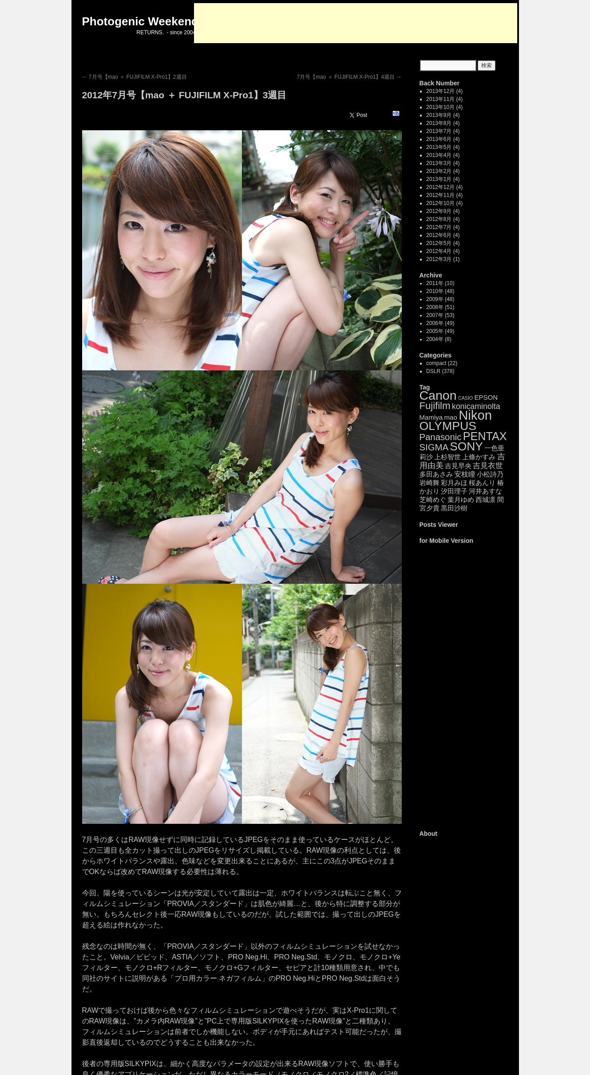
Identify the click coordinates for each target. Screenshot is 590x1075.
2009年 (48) (440, 299)
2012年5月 (438, 243)
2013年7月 (438, 131)
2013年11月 (440, 99)
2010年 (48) (440, 291)
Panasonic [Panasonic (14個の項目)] (441, 437)
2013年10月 (440, 107)
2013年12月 (440, 91)
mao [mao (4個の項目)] (450, 417)
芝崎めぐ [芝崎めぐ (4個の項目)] (433, 499)
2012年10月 (440, 203)
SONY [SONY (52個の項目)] (466, 446)
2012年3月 (438, 259)
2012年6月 (438, 235)
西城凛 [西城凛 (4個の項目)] (485, 499)
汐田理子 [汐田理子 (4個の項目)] (454, 491)
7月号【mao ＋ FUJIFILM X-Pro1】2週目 (134, 77)
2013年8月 (438, 123)
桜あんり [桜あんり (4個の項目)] (482, 482)
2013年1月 (438, 179)
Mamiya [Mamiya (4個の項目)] (431, 417)
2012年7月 (438, 227)
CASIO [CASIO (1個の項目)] (465, 398)
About (429, 833)
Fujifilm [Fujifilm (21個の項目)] (435, 405)
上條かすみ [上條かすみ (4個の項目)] (478, 457)
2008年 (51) (440, 307)
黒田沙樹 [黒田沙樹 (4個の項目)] (454, 508)
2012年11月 (440, 195)
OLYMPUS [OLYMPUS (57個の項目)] (448, 426)
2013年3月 (438, 163)
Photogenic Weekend (140, 21)
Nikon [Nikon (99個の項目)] (475, 415)
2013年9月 (438, 115)
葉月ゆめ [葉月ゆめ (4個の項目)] (460, 499)
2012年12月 (440, 187)
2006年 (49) (440, 323)
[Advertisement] (355, 23)
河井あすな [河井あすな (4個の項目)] (485, 491)
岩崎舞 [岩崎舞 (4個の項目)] (430, 482)
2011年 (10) (440, 283)
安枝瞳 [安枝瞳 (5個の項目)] (464, 474)
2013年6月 (438, 139)
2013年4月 (438, 155)
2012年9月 (438, 211)
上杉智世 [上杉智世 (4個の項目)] (447, 457)
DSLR (433, 371)
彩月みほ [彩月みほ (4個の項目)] (454, 482)
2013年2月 (438, 171)
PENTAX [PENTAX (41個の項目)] (485, 436)
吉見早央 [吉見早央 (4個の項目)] (458, 465)
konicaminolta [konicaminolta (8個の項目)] (476, 406)
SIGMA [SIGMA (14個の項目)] (434, 447)
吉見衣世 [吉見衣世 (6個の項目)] (488, 465)
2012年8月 (438, 219)
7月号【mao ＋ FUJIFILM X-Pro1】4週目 (349, 77)
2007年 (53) (440, 315)
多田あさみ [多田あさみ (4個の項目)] (436, 474)
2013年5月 (438, 147)
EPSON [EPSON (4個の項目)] (486, 397)
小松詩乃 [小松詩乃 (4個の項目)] (490, 474)
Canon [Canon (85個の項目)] (438, 395)
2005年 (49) (440, 331)
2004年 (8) (438, 339)
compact (436, 363)
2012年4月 (438, 251)
